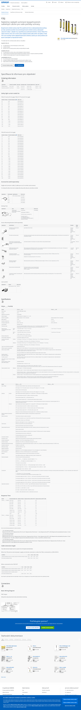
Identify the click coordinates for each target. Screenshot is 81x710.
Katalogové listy (17, 639)
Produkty (3, 6)
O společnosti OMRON (8, 688)
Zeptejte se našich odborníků (33, 627)
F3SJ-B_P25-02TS (10, 667)
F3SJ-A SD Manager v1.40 (64, 645)
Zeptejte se (68, 692)
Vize (23, 690)
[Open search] (48, 2)
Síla (23, 694)
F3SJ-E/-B (35, 667)
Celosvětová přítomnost (7, 694)
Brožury (6, 639)
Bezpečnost (8, 9)
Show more (3, 677)
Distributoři (44, 692)
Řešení (8, 6)
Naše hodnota (26, 688)
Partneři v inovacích (46, 690)
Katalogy (11, 639)
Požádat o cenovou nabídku (47, 627)
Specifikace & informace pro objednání (16, 12)
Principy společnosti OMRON (8, 690)
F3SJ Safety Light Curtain (69, 38)
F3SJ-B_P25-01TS (63, 656)
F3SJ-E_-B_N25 (62, 667)
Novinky (32, 6)
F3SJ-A (34, 645)
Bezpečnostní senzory (16, 9)
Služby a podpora (25, 6)
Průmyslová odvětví (16, 6)
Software (29, 639)
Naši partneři (45, 688)
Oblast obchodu (6, 692)
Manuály (24, 639)
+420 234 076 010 (69, 690)
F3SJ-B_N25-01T (36, 656)
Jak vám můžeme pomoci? (71, 688)
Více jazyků (8, 661)
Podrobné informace (5, 12)
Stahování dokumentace (29, 12)
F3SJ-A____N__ (9, 656)
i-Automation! (25, 692)
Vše (2, 639)
